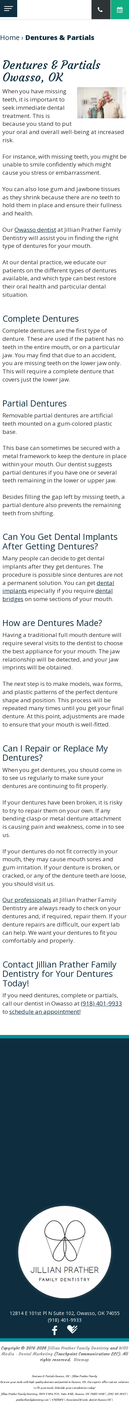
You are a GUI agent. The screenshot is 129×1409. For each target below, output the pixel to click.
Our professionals (26, 900)
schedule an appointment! (44, 1011)
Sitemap (81, 1359)
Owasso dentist (35, 230)
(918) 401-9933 (101, 1003)
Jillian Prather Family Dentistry (78, 1348)
